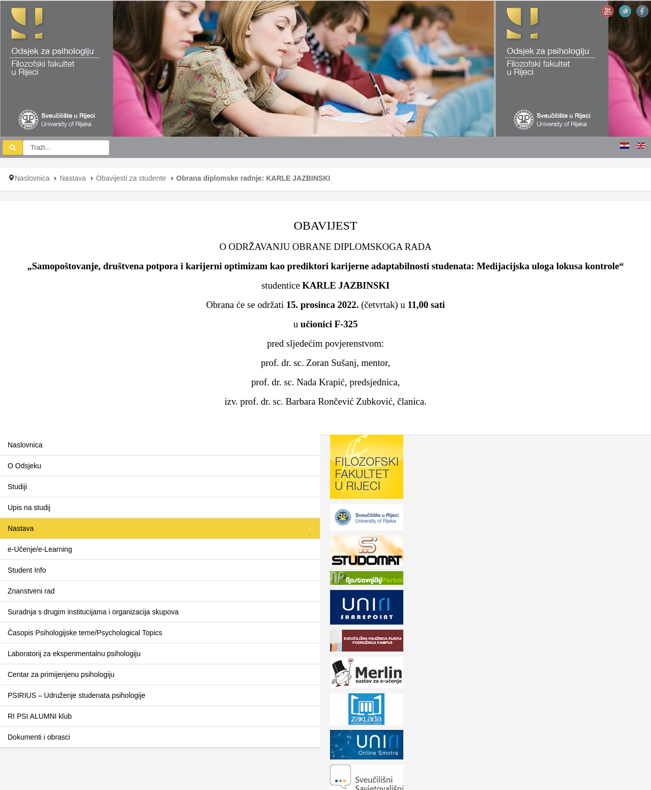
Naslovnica (32, 178)
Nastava (72, 178)
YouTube (608, 11)
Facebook (642, 11)
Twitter (625, 11)
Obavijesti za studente (131, 178)
